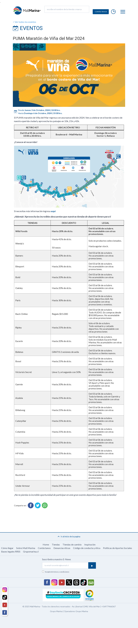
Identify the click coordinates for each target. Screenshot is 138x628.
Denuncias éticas (62, 548)
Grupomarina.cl (31, 551)
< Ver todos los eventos (24, 21)
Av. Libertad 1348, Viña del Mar (86, 606)
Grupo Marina (56, 611)
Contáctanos (44, 548)
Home (46, 544)
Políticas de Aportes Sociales (117, 548)
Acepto (57, 572)
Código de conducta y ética (86, 548)
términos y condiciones (60, 572)
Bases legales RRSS (10, 551)
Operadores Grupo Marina (76, 611)
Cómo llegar (7, 548)
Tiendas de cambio (72, 544)
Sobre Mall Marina (25, 548)
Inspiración (89, 544)
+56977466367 (108, 606)
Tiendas (56, 544)
